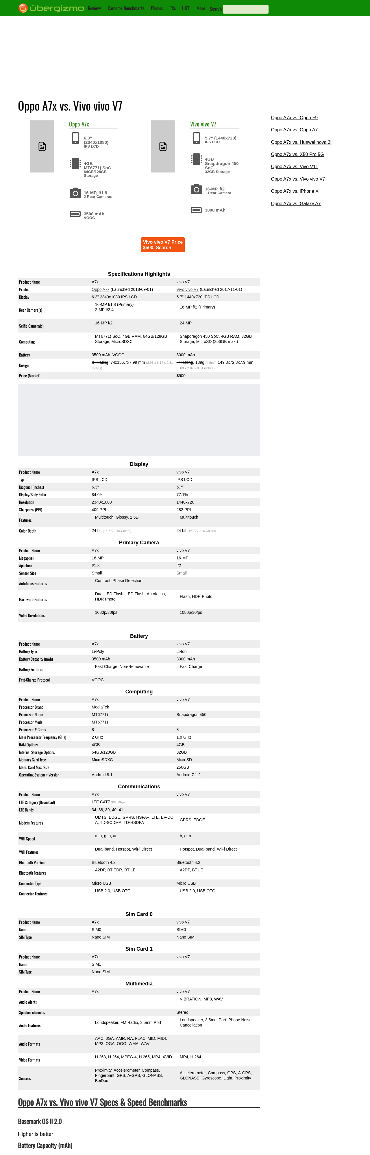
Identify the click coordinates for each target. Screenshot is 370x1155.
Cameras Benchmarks (126, 8)
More (201, 8)
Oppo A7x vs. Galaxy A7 (296, 203)
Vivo (194, 124)
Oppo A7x (101, 289)
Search (216, 8)
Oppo (74, 124)
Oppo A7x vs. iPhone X (295, 191)
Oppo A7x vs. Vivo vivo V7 (298, 179)
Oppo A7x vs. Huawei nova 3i (301, 142)
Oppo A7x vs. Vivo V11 (294, 166)
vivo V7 (208, 124)
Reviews (94, 8)
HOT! (186, 8)
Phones (157, 8)
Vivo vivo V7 (187, 289)
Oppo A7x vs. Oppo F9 (294, 117)
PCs (172, 8)
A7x (85, 124)
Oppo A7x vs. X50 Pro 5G (297, 154)
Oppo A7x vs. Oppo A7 (294, 129)
